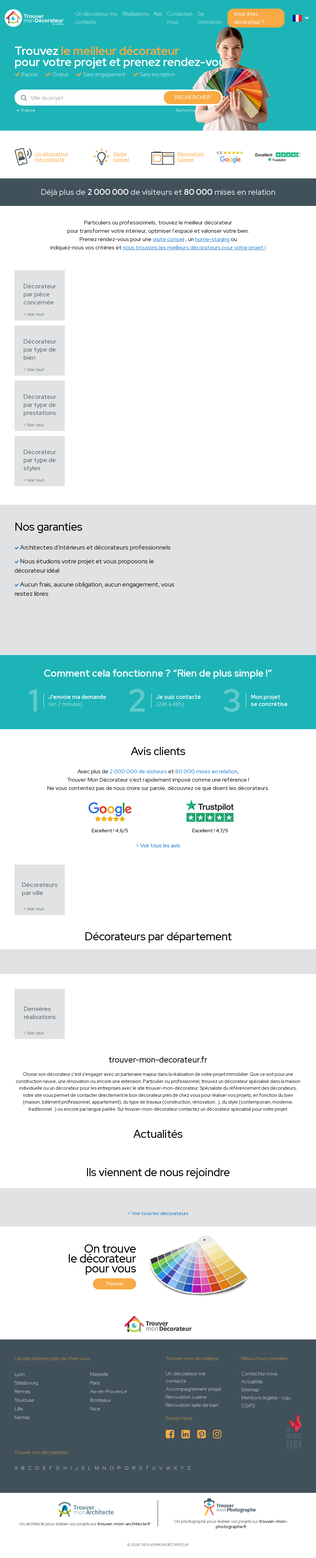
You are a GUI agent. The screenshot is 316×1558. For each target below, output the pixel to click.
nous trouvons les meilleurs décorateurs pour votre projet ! (194, 247)
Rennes (22, 1391)
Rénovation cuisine (186, 1397)
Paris (95, 1383)
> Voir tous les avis (158, 845)
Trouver (114, 1283)
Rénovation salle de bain (192, 1405)
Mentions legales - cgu (266, 1397)
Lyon (20, 1374)
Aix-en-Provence (108, 1391)
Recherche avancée (194, 110)
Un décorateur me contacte (96, 17)
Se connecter (210, 17)
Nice (95, 1409)
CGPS (248, 1405)
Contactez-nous (180, 17)
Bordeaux (100, 1400)
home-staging (212, 239)
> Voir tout (34, 314)
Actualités (252, 1381)
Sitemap (250, 1389)
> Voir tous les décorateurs (158, 1213)
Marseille (99, 1374)
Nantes (22, 1417)
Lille (19, 1409)
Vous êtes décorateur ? (249, 17)
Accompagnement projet (193, 1389)
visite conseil (168, 239)
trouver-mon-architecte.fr (124, 1524)
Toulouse (24, 1400)
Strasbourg (26, 1383)
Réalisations (136, 13)
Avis (158, 13)
